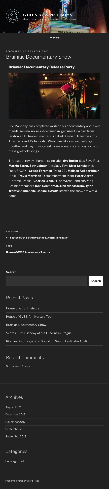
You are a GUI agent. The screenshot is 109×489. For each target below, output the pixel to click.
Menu (54, 37)
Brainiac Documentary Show (26, 325)
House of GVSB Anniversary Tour (29, 316)
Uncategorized (14, 461)
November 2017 (15, 421)
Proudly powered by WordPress (22, 480)
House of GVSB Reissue (22, 308)
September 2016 (15, 429)
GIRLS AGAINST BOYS (47, 15)
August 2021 (13, 407)
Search (11, 272)
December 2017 (15, 414)
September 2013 (15, 436)
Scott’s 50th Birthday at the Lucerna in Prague (38, 333)
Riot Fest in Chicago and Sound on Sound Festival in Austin (47, 341)
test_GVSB (41, 51)
